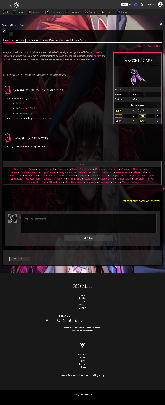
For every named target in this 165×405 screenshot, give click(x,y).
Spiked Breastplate (52, 182)
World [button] (90, 12)
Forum (82, 301)
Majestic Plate (33, 178)
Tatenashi (91, 182)
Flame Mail (139, 172)
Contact (82, 308)
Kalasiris (82, 175)
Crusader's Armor (29, 172)
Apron (32, 169)
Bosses (6, 59)
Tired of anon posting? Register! (141, 201)
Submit (88, 238)
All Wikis (82, 298)
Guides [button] (106, 12)
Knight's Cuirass (99, 175)
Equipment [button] (73, 12)
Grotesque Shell (27, 108)
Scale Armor (90, 178)
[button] (126, 4)
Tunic (116, 182)
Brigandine (63, 169)
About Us (82, 305)
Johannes (33, 98)
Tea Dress (104, 182)
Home (82, 295)
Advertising (83, 354)
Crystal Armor (49, 172)
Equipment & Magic (9, 25)
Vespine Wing (26, 113)
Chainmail (100, 169)
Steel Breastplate (74, 182)
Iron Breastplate (67, 175)
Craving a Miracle (45, 118)
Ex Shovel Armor (104, 172)
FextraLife (65, 375)
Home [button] (19, 12)
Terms (82, 361)
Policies (82, 367)
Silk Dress (139, 178)
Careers (82, 358)
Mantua (47, 178)
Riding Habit (74, 178)
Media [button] (122, 12)
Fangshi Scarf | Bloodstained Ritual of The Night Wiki (45, 40)
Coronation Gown (130, 169)
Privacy (82, 364)
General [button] (35, 12)
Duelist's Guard (84, 172)
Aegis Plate (19, 169)
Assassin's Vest (46, 169)
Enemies (96, 56)
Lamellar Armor (135, 175)
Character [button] (53, 12)
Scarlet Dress (107, 178)
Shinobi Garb (124, 178)
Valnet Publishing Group (93, 375)
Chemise (113, 169)
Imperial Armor (47, 175)
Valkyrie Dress (129, 182)
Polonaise (60, 178)
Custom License (86, 331)
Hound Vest (31, 175)
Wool (21, 103)
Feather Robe (123, 172)
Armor (22, 25)
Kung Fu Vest (117, 175)
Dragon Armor (66, 172)
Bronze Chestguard (82, 169)
